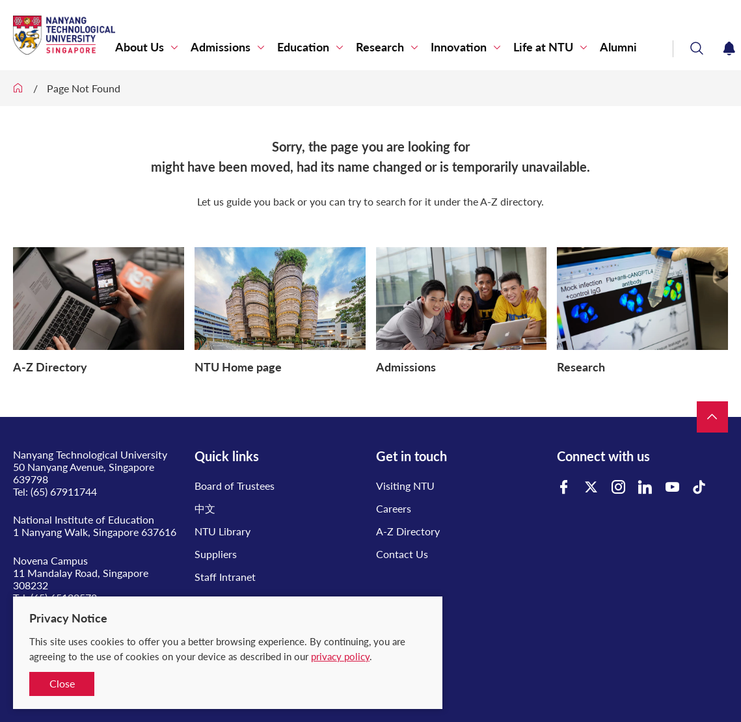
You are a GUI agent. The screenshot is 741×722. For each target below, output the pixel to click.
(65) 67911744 (64, 491)
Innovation (459, 47)
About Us (139, 47)
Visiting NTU (405, 485)
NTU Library (222, 531)
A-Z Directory (408, 531)
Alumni (618, 47)
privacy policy (340, 656)
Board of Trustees (235, 485)
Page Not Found (83, 88)
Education (303, 47)
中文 (205, 508)
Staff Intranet (225, 576)
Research (380, 47)
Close (62, 683)
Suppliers (216, 554)
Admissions (220, 47)
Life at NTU (543, 47)
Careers (393, 508)
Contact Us (402, 554)
